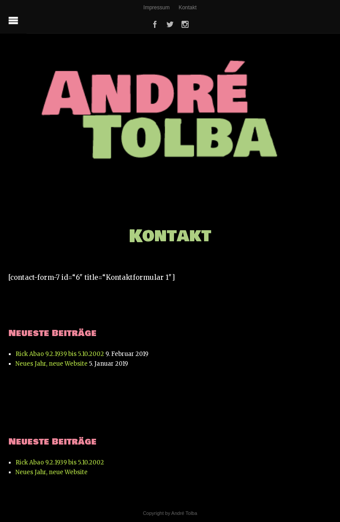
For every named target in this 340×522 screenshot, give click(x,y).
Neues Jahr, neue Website (51, 363)
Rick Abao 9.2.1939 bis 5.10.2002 (59, 354)
